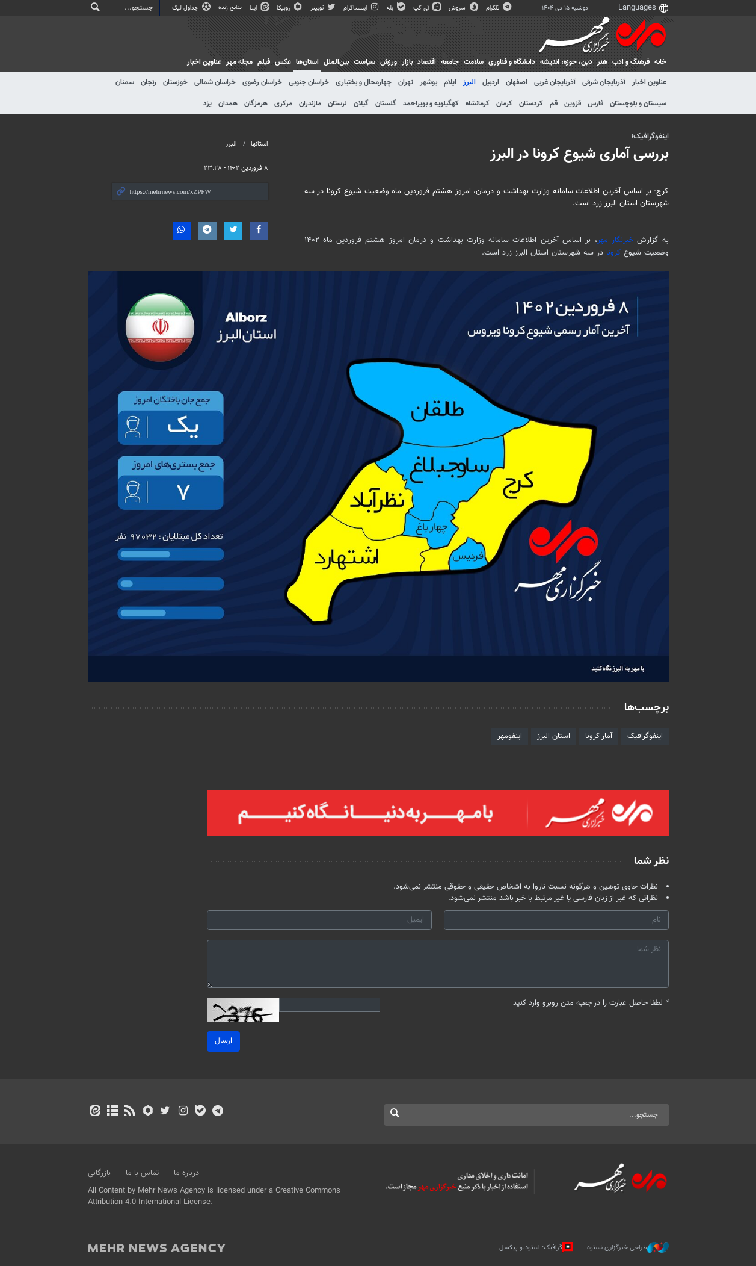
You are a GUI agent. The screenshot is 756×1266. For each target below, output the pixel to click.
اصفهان (516, 82)
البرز (469, 82)
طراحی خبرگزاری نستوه (628, 1247)
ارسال (223, 1041)
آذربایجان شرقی (603, 82)
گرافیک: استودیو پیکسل (536, 1247)
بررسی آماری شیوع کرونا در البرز (579, 154)
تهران (405, 82)
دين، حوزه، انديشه (566, 62)
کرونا (613, 253)
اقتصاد (426, 62)
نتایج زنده (231, 7)
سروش (464, 8)
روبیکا (290, 8)
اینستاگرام (362, 8)
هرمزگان (256, 103)
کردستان (531, 103)
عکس (283, 62)
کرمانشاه (478, 103)
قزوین (572, 103)
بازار (407, 62)
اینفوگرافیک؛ (650, 137)
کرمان (504, 103)
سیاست (364, 62)
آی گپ (428, 8)
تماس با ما (142, 1173)
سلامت (474, 62)
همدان (228, 103)
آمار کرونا (598, 736)
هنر (602, 62)
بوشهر (428, 82)
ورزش (388, 62)
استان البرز (553, 736)
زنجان (148, 82)
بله (397, 8)
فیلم (263, 62)
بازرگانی (99, 1173)
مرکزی (283, 103)
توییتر (323, 8)
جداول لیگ (192, 8)
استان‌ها (307, 62)
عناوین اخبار (649, 82)
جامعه (450, 62)
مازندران (310, 103)
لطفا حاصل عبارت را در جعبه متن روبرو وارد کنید (591, 1003)
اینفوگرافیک (645, 736)
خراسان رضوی (262, 82)
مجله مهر (239, 62)
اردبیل (490, 82)
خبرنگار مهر (615, 240)
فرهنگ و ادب (631, 62)
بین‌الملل (336, 62)
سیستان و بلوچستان (638, 103)
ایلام (450, 82)
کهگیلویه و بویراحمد (431, 103)
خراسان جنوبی (309, 82)
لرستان (337, 103)
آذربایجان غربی (555, 82)
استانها (259, 144)
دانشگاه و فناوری (511, 62)
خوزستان (175, 82)
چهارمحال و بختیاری (364, 82)
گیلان (361, 103)
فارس (595, 103)
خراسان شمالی (215, 82)
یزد (207, 103)
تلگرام (499, 8)
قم (554, 103)
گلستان (385, 103)
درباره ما (186, 1173)
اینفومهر (509, 736)
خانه (660, 62)
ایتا (260, 8)
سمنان (124, 82)
